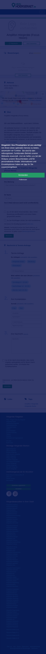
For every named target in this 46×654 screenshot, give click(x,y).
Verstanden (23, 175)
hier (25, 164)
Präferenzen (23, 179)
